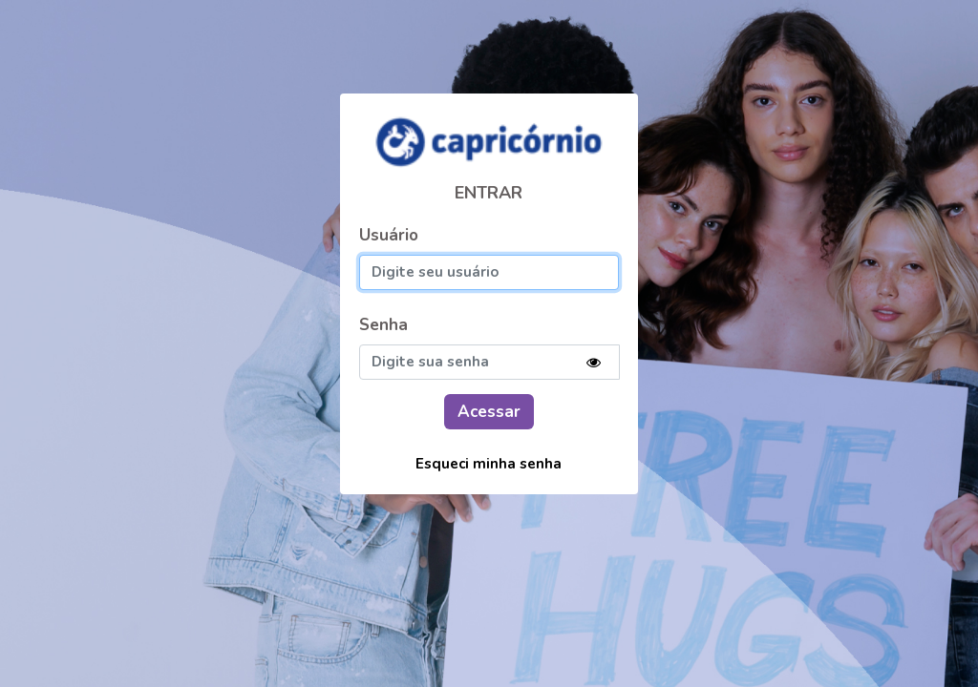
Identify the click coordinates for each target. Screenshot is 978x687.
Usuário (388, 235)
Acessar (489, 412)
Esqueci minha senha (488, 463)
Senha (383, 325)
